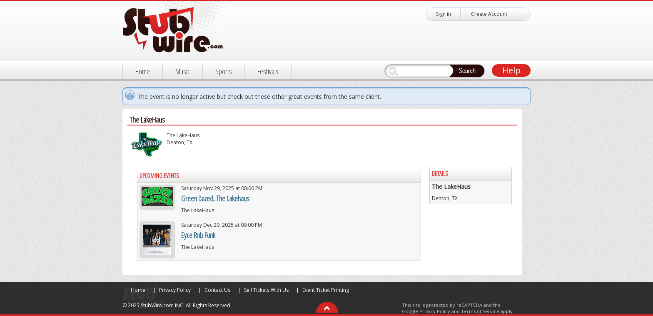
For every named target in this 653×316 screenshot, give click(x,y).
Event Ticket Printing (325, 289)
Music (182, 71)
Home (142, 71)
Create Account (489, 14)
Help (511, 70)
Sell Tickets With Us (266, 289)
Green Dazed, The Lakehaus (215, 198)
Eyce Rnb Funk (198, 235)
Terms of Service (480, 311)
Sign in (443, 14)
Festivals (268, 71)
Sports (223, 71)
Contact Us (217, 289)
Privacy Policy (175, 289)
